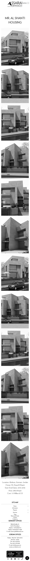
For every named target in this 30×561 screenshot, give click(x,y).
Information (15, 508)
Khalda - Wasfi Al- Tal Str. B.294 (15, 537)
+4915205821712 (17, 527)
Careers (15, 517)
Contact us (15, 519)
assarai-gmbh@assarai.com (17, 531)
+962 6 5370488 (16, 543)
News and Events (15, 516)
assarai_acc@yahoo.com (15, 547)
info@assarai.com (17, 545)
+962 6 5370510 (16, 541)
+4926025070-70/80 (17, 529)
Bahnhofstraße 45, (15, 524)
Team (15, 514)
